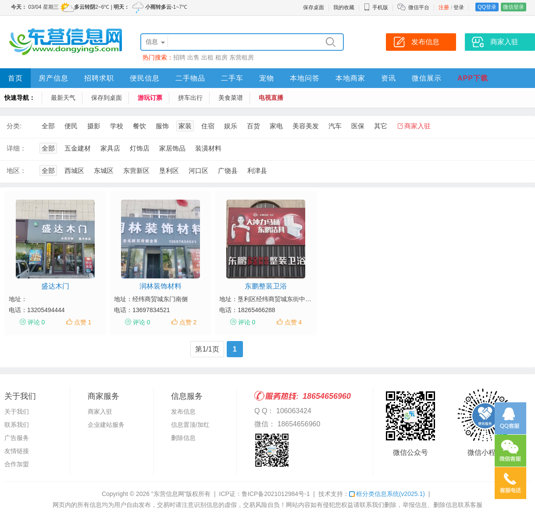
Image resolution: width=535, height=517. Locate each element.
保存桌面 (313, 7)
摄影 (93, 126)
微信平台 (418, 7)
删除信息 (183, 437)
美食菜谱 (230, 97)
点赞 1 (83, 322)
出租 (207, 57)
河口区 (198, 170)
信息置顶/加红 (190, 424)
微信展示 (427, 78)
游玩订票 (150, 97)
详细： (16, 148)
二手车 (232, 78)
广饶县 (228, 170)
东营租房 (241, 57)
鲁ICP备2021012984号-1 (276, 493)
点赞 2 (188, 322)
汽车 (335, 126)
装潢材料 (208, 148)
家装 (185, 126)
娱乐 (230, 126)
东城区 (104, 170)
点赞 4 (293, 322)
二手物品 (190, 78)
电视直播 (271, 97)
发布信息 (183, 411)
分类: (14, 126)
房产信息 (53, 78)
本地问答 (305, 78)
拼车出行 (190, 97)
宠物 (266, 78)
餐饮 (139, 126)
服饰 (162, 126)
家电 (276, 126)
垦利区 (169, 170)
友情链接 (16, 450)
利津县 (257, 170)
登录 (458, 7)
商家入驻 (417, 126)
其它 (380, 126)
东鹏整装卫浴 (266, 286)
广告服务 (16, 437)
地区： (16, 170)
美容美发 (305, 126)
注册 (444, 7)
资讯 (388, 78)
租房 (221, 57)
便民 (71, 126)
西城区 (74, 170)
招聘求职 (99, 78)
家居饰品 (172, 148)
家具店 (110, 148)
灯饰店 (140, 148)
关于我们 (16, 411)
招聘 (179, 57)
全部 (48, 126)
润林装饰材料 (160, 286)
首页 (15, 78)
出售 (193, 57)
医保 (357, 126)
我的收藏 (343, 7)
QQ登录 (487, 7)
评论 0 (36, 322)
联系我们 (16, 424)
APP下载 (472, 78)
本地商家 (350, 78)
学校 (116, 126)
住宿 (207, 126)
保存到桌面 (106, 97)
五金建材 (77, 148)
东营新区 (136, 170)
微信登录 (513, 7)
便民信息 (145, 78)
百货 (253, 126)
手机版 (376, 7)
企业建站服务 (106, 424)
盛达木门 (55, 286)
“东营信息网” (168, 493)
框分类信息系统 (387, 493)
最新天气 (63, 97)
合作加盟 (16, 464)
